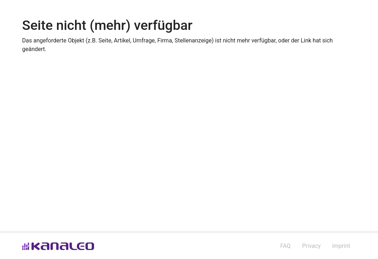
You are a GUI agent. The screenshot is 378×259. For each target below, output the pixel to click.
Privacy (311, 245)
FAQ (285, 245)
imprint (341, 245)
